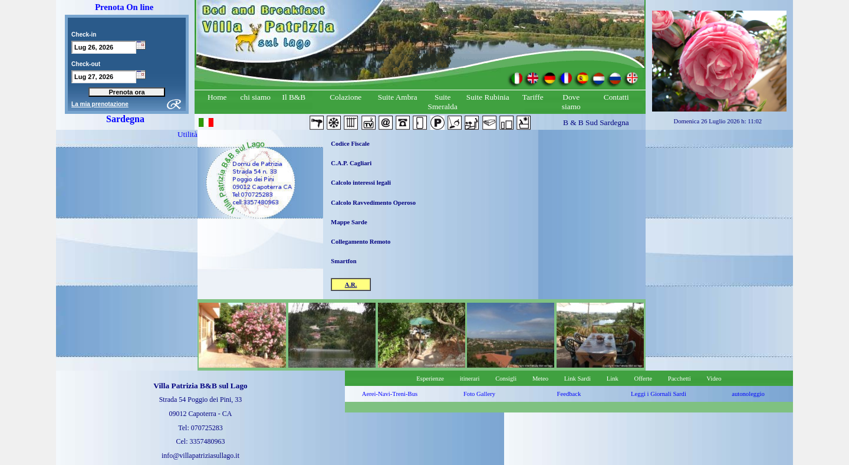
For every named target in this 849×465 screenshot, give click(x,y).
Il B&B (293, 97)
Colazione (345, 97)
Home (217, 97)
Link (612, 378)
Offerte (643, 378)
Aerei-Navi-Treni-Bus (389, 394)
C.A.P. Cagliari (351, 163)
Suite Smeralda (443, 102)
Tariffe (533, 97)
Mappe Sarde (349, 222)
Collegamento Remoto (360, 241)
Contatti (616, 97)
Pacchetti (685, 378)
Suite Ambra (397, 97)
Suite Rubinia (487, 97)
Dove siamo (571, 102)
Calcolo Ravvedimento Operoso (373, 202)
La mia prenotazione (100, 104)
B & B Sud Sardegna (596, 122)
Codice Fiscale (350, 143)
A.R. (351, 284)
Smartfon (343, 261)
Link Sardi (577, 378)
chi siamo (256, 97)
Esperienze (430, 378)
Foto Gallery (479, 394)
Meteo (540, 378)
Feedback (569, 394)
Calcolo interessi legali (361, 182)
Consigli (505, 378)
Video (713, 378)
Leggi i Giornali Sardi (658, 394)
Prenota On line (124, 7)
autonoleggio (748, 394)
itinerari (470, 378)
